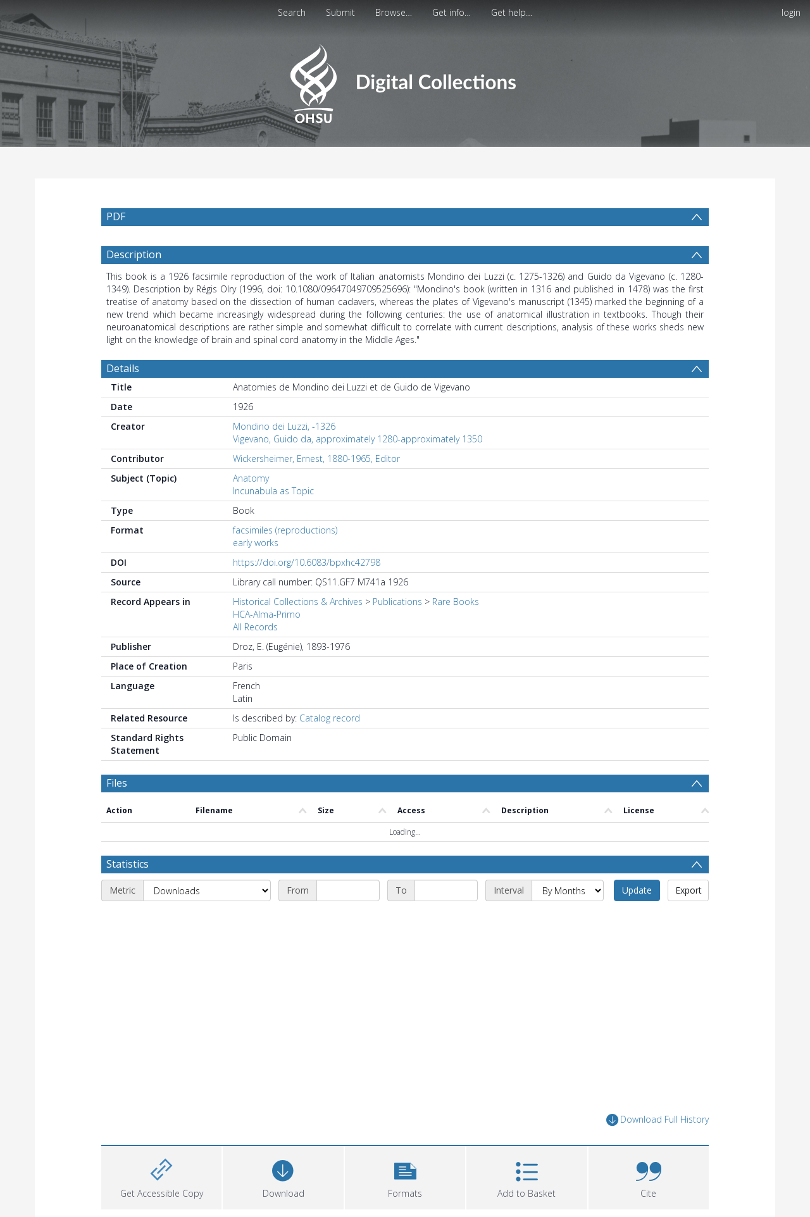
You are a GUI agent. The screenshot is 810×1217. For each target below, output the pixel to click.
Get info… (451, 12)
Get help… (511, 12)
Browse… (393, 12)
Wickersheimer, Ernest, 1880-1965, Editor (316, 458)
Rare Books (455, 602)
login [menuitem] (791, 12)
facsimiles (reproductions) (285, 530)
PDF (115, 216)
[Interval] (568, 890)
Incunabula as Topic (273, 491)
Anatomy (251, 478)
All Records (255, 627)
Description (133, 254)
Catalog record (329, 718)
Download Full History (657, 1120)
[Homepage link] (404, 80)
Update (637, 890)
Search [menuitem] (292, 12)
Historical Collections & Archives (298, 602)
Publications (397, 602)
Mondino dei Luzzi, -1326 (284, 426)
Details (122, 368)
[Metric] (207, 890)
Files (116, 783)
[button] (405, 1176)
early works (255, 543)
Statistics (127, 864)
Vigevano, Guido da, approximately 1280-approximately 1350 (357, 439)
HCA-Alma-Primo (267, 614)
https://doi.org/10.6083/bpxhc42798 (306, 562)
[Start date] (348, 890)
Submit (340, 12)
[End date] (446, 890)
